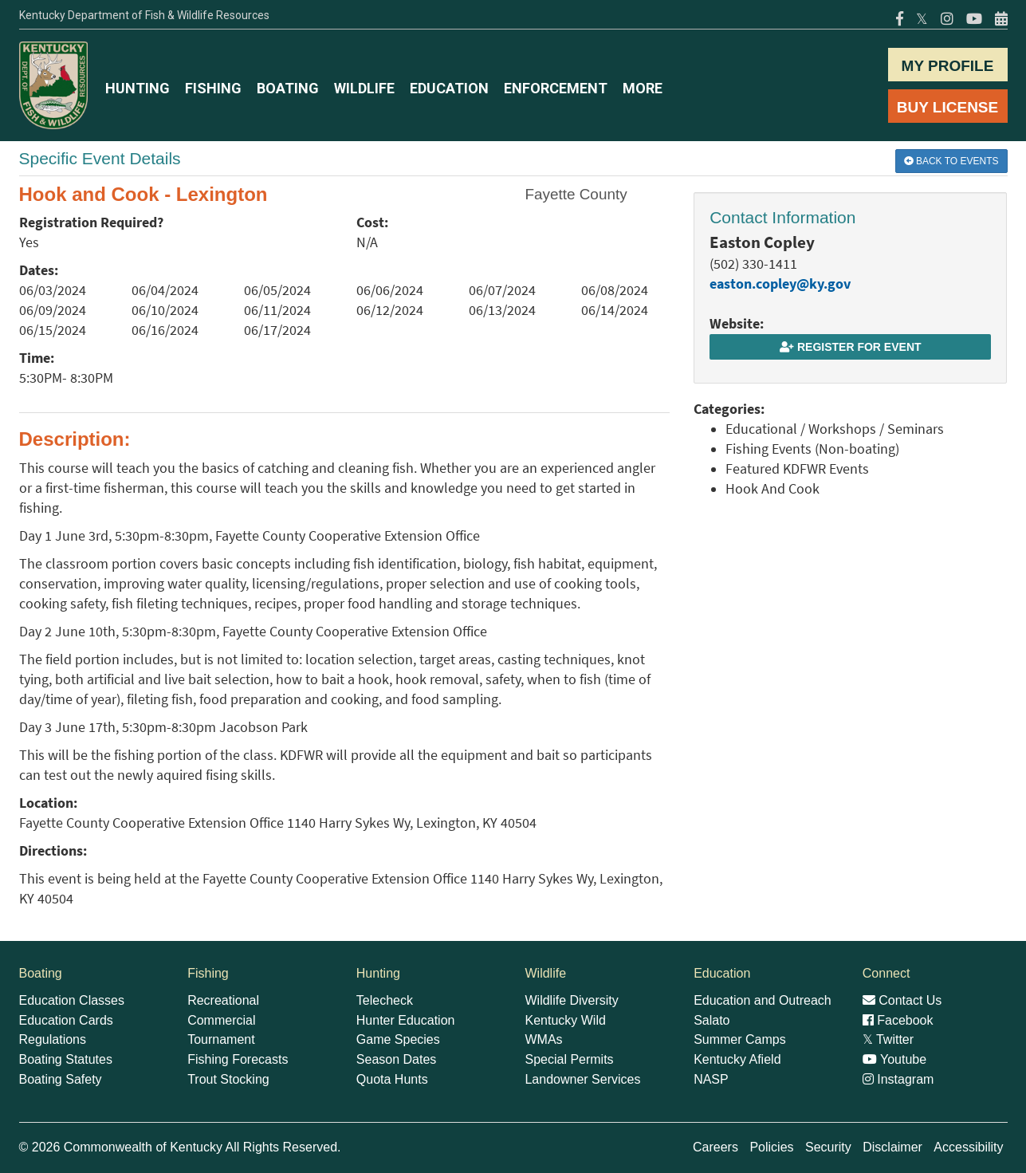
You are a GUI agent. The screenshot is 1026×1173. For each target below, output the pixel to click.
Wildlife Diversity (571, 1000)
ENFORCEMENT (555, 88)
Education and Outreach (762, 1000)
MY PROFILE (948, 65)
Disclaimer (892, 1147)
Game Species (398, 1039)
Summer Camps (740, 1039)
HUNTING (137, 88)
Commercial (221, 1020)
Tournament (221, 1039)
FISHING (213, 88)
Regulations (53, 1039)
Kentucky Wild (565, 1020)
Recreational (223, 1000)
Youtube (894, 1059)
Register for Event (850, 346)
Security (828, 1147)
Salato (711, 1020)
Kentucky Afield (737, 1059)
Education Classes (72, 1000)
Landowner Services (582, 1079)
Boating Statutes (65, 1059)
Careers (715, 1147)
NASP (711, 1079)
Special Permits (569, 1059)
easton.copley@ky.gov (780, 284)
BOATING (288, 88)
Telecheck (384, 1000)
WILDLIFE (364, 88)
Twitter (888, 1039)
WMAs (543, 1039)
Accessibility (968, 1147)
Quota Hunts (392, 1079)
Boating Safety (60, 1079)
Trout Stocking (228, 1079)
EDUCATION (449, 88)
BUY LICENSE (947, 107)
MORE (642, 88)
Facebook (898, 1020)
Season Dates (396, 1059)
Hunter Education (405, 1020)
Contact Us (902, 1000)
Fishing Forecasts (237, 1059)
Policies (771, 1147)
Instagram (898, 1079)
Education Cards (66, 1020)
